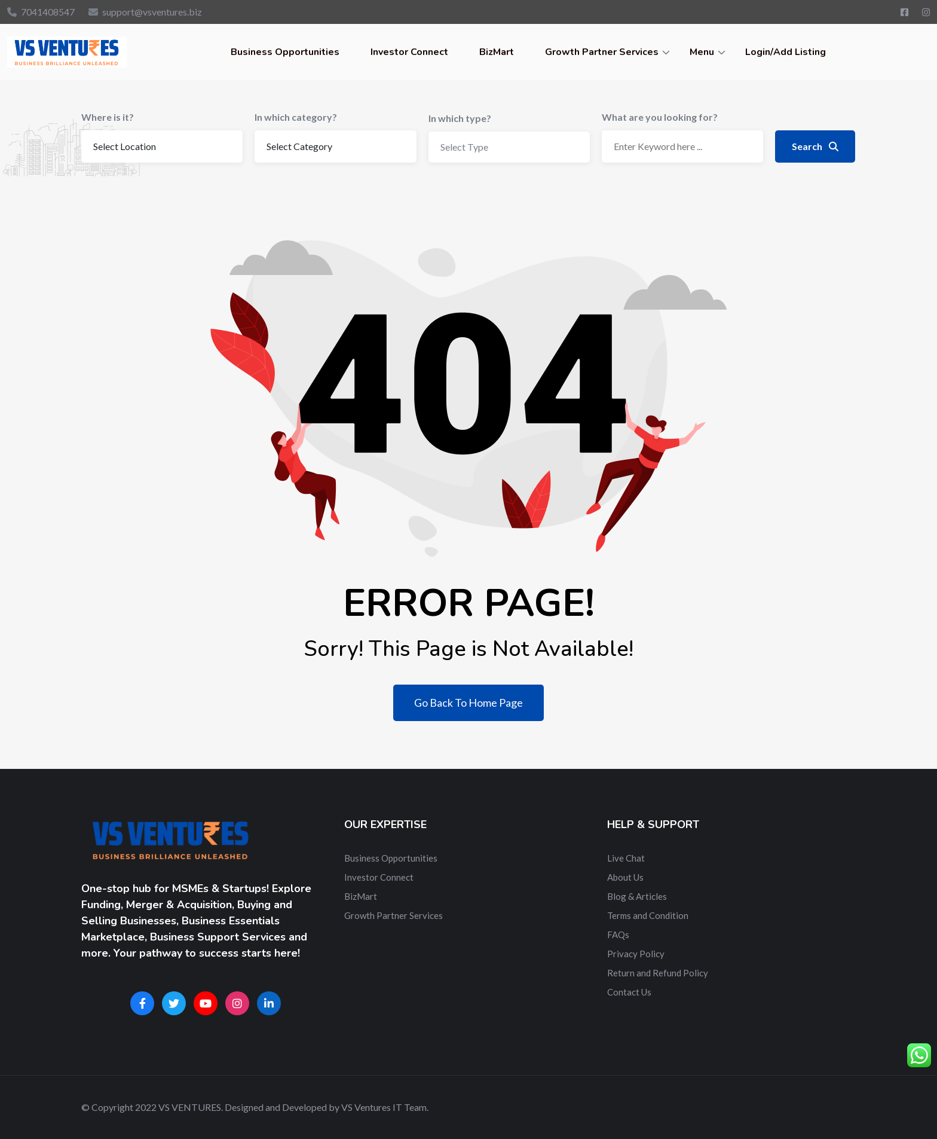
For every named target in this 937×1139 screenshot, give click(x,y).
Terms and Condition (647, 915)
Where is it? (107, 117)
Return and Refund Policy (657, 972)
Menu (702, 52)
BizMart (496, 52)
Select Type (464, 146)
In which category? (296, 117)
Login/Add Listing (785, 52)
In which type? (459, 118)
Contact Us (629, 992)
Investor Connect (409, 52)
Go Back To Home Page (468, 702)
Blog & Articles (637, 896)
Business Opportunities (285, 52)
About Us (625, 877)
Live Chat (626, 858)
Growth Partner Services (602, 52)
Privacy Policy (636, 953)
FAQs (618, 934)
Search (815, 146)
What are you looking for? (660, 117)
